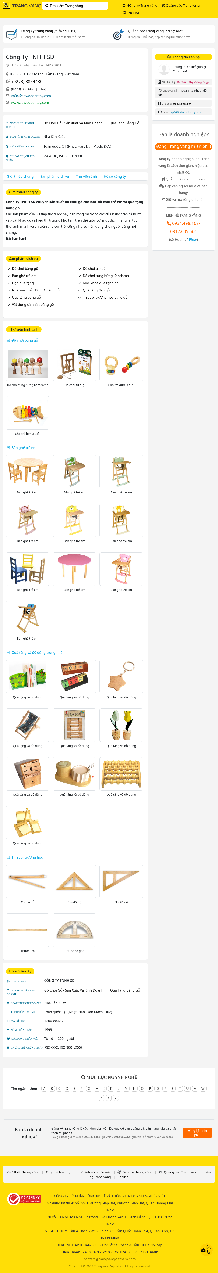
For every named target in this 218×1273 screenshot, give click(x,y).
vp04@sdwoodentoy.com (31, 95)
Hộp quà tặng (23, 283)
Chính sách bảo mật (96, 1172)
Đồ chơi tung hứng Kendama (106, 275)
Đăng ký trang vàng (48, 31)
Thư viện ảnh (86, 176)
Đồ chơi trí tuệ (94, 268)
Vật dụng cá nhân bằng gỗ (33, 304)
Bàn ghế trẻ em (24, 275)
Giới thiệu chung (20, 176)
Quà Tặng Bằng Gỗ (124, 123)
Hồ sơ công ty (115, 176)
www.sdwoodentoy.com (30, 102)
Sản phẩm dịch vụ (54, 176)
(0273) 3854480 (27, 81)
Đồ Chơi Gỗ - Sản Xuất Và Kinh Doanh (73, 123)
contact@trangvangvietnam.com (110, 1259)
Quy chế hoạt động (60, 1172)
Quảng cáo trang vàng (155, 31)
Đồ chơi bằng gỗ (25, 268)
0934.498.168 (185, 223)
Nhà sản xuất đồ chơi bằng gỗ (36, 290)
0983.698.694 (182, 103)
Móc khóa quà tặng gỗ (101, 283)
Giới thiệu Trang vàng (23, 1172)
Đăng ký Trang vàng (140, 5)
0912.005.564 (183, 231)
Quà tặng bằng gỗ (26, 297)
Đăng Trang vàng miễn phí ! (183, 146)
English (123, 1177)
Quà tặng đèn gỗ (96, 290)
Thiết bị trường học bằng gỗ (105, 297)
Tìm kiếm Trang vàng (64, 5)
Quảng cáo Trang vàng (181, 5)
